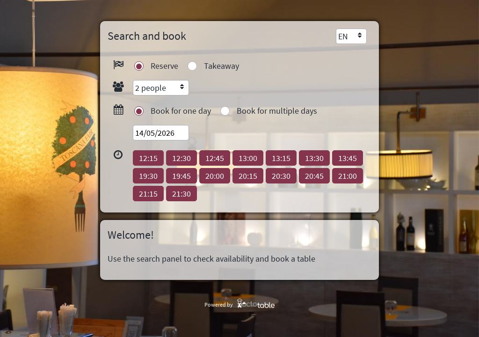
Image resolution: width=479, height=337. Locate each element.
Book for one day (181, 110)
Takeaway (221, 65)
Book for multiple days (277, 110)
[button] (148, 158)
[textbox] (161, 132)
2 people (150, 87)
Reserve (164, 65)
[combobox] (351, 36)
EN (343, 36)
